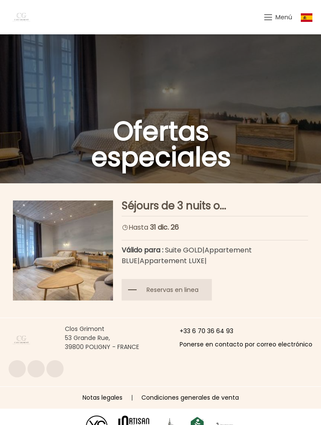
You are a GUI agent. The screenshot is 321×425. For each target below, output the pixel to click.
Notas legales (102, 397)
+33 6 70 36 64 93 (201, 331)
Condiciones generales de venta (190, 397)
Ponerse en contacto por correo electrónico (241, 344)
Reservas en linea (173, 289)
